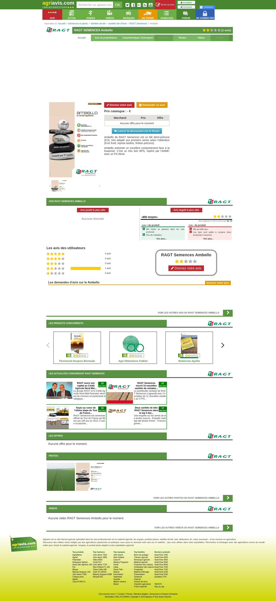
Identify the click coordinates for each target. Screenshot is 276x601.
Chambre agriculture (142, 584)
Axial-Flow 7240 (161, 567)
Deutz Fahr (118, 569)
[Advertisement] (139, 71)
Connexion (186, 7)
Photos (182, 37)
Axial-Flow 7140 (161, 569)
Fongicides (138, 569)
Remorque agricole (142, 560)
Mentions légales (141, 594)
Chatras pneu (78, 577)
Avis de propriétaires (106, 37)
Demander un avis (152, 104)
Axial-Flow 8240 (161, 565)
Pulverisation (139, 574)
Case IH (117, 560)
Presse (129, 594)
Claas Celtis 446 (100, 569)
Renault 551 (98, 577)
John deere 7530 (79, 574)
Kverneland (118, 574)
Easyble (117, 579)
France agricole (140, 586)
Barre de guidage (141, 555)
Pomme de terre (140, 582)
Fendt (116, 565)
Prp (73, 567)
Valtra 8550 (97, 560)
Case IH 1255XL (100, 572)
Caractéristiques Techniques (137, 37)
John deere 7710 (100, 565)
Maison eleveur (120, 582)
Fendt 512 (97, 562)
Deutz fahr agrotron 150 (82, 565)
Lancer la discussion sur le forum (136, 130)
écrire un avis (165, 4)
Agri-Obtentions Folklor (133, 361)
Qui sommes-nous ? (108, 594)
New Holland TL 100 (101, 567)
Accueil (82, 37)
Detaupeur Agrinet (80, 562)
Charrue (137, 579)
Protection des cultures (143, 565)
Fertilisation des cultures (144, 567)
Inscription (186, 2)
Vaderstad (118, 577)
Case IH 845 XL (79, 582)
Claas (116, 567)
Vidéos (201, 37)
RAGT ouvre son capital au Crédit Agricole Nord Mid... (85, 386)
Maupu (75, 569)
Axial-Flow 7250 (161, 555)
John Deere (118, 555)
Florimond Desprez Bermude (77, 361)
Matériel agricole (141, 562)
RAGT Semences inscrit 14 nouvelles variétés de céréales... (146, 386)
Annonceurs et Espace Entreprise (164, 594)
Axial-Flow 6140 (161, 572)
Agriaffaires (77, 555)
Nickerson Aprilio (189, 361)
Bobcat (116, 572)
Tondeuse (138, 577)
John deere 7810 (100, 555)
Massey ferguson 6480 (102, 574)
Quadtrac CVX (160, 577)
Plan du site (159, 587)
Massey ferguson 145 (81, 572)
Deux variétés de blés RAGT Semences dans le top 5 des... (146, 410)
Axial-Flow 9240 (161, 562)
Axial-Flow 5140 (161, 574)
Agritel (75, 557)
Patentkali (76, 560)
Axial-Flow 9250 (161, 560)
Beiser (116, 584)
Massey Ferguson (121, 562)
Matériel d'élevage (141, 572)
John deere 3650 (100, 557)
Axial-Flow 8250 (161, 557)
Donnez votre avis (119, 104)
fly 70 (229, 221)
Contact (121, 594)
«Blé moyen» (150, 216)
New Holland (119, 557)
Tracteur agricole (141, 557)
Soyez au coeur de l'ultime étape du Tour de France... (85, 410)
